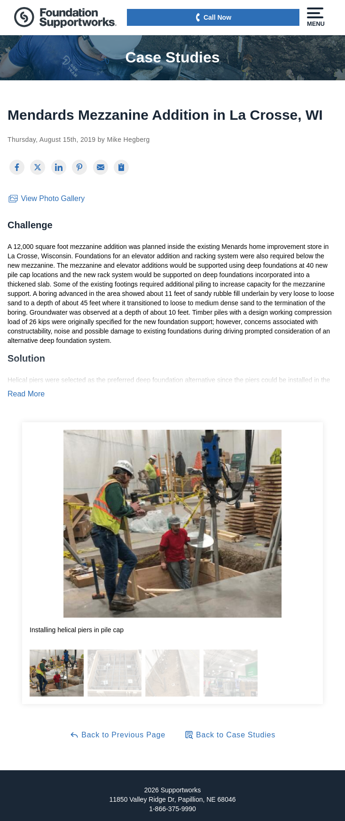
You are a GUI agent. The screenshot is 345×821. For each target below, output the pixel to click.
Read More (26, 394)
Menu (315, 17)
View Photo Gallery (46, 198)
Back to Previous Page (117, 734)
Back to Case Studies (229, 734)
